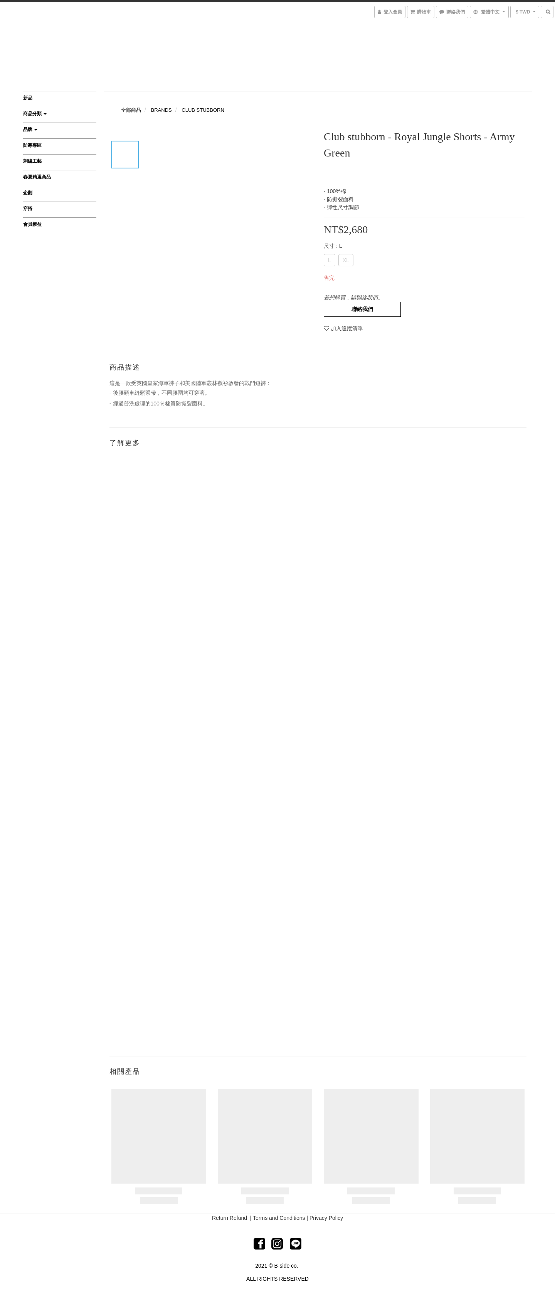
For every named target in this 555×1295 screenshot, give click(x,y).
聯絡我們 (362, 309)
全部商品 (131, 110)
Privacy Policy (326, 1218)
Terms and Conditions (279, 1218)
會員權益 (32, 224)
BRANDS (161, 110)
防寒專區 (32, 145)
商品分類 (35, 113)
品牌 (30, 129)
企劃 (27, 192)
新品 (27, 98)
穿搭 (27, 208)
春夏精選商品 (37, 177)
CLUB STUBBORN (203, 110)
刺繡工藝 (32, 161)
